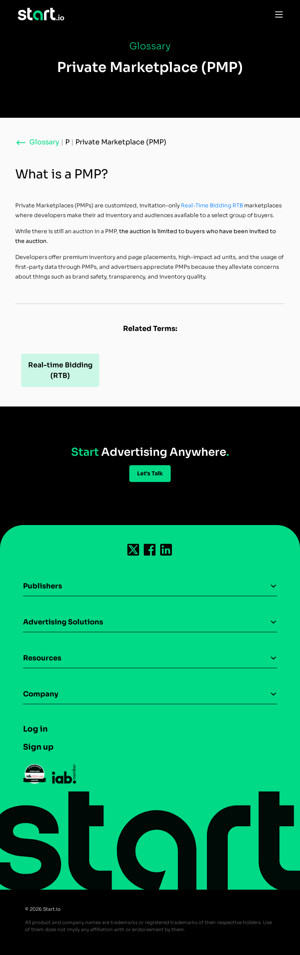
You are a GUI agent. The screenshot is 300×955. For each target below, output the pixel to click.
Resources (42, 658)
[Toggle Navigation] (277, 14)
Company (40, 694)
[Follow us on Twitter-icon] (133, 550)
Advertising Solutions (63, 622)
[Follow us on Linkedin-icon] (166, 550)
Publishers (42, 586)
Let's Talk (150, 473)
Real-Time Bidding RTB (212, 205)
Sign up (38, 747)
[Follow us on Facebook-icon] (150, 550)
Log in (35, 729)
